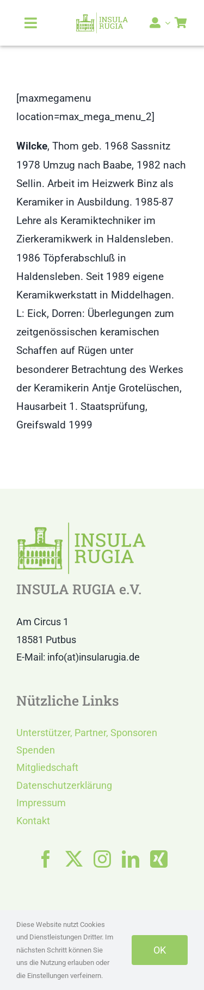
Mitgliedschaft (47, 767)
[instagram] (102, 859)
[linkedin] (130, 859)
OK (159, 950)
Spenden (35, 750)
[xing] (159, 859)
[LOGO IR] (102, 17)
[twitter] (74, 859)
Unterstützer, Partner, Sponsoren (86, 732)
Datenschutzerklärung (64, 785)
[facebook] (45, 859)
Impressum (41, 802)
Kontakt (33, 820)
